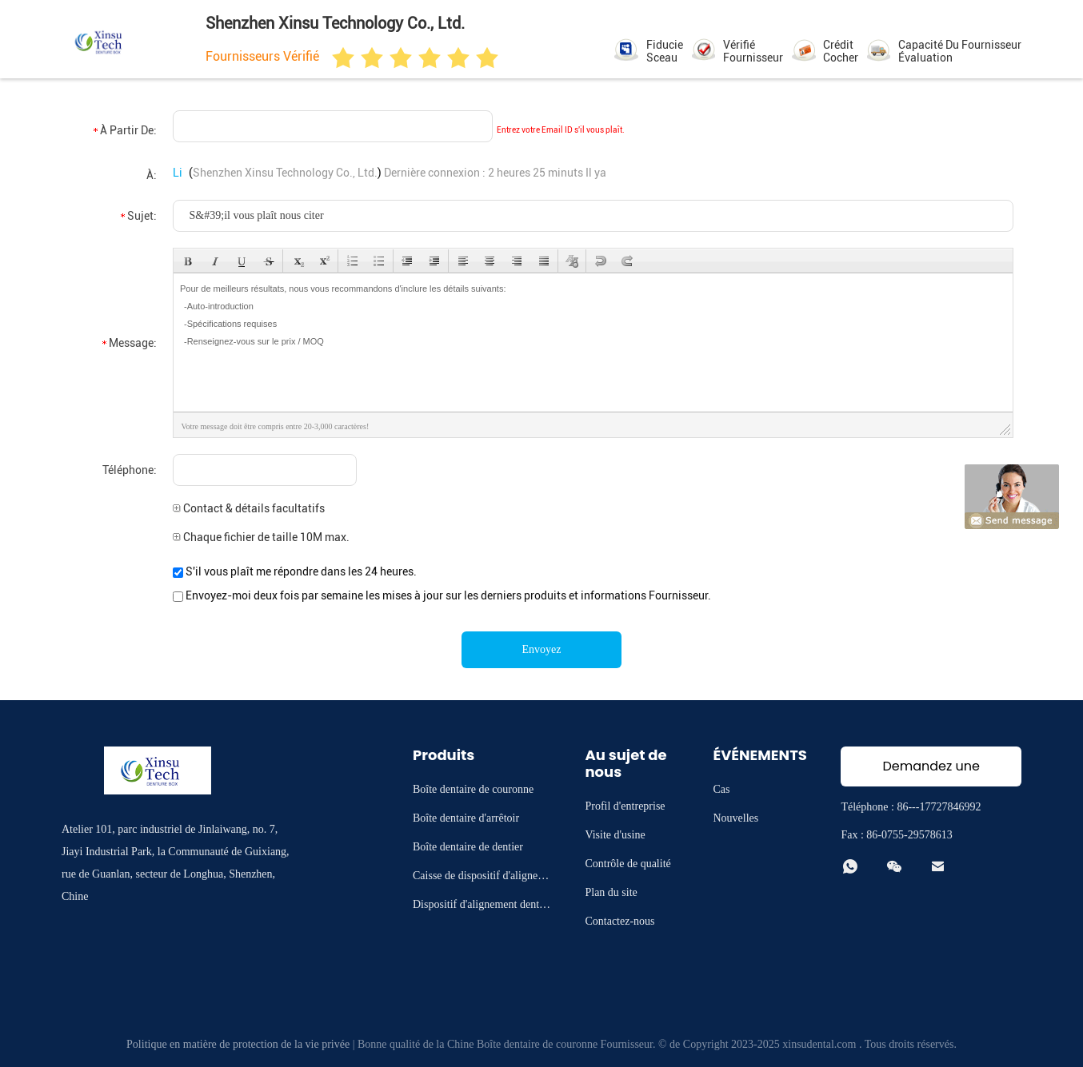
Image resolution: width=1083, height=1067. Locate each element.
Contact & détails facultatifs (249, 508)
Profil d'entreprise (625, 806)
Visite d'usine (615, 835)
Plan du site (611, 892)
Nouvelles (735, 818)
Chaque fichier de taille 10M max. (261, 537)
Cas (721, 789)
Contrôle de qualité (627, 864)
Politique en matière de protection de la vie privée (238, 1044)
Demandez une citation (930, 771)
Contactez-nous (619, 921)
